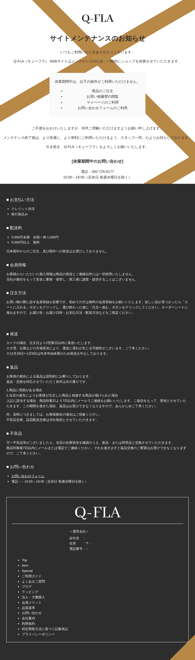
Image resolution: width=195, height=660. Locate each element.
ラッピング (30, 592)
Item (25, 565)
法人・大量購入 (33, 597)
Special (27, 571)
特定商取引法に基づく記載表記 (45, 629)
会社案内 (28, 618)
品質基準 (28, 608)
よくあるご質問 (33, 581)
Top (24, 560)
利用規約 (28, 623)
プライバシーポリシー (38, 634)
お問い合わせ (32, 613)
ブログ (27, 586)
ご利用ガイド (32, 576)
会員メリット (32, 602)
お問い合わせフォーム (27, 476)
